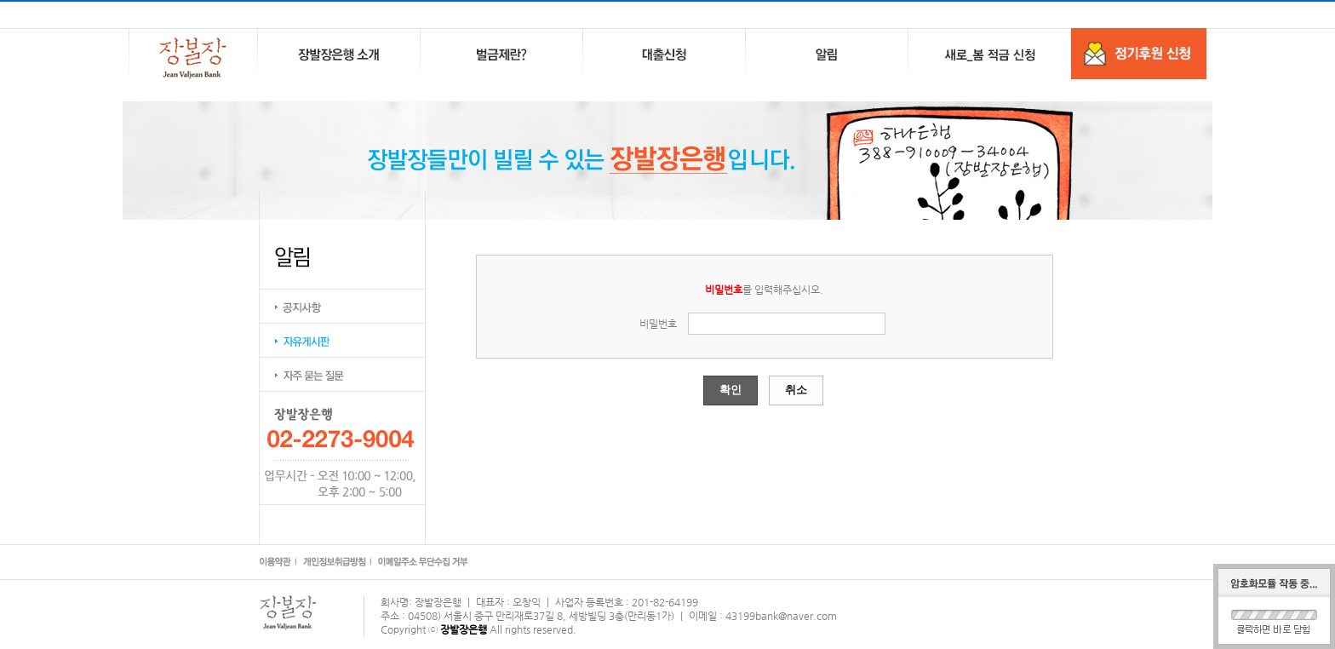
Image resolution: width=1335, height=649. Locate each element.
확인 (730, 389)
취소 (796, 389)
